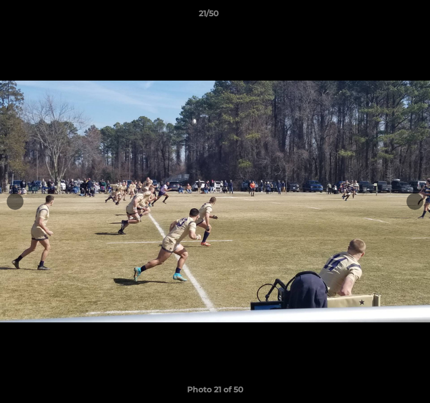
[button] (389, 16)
